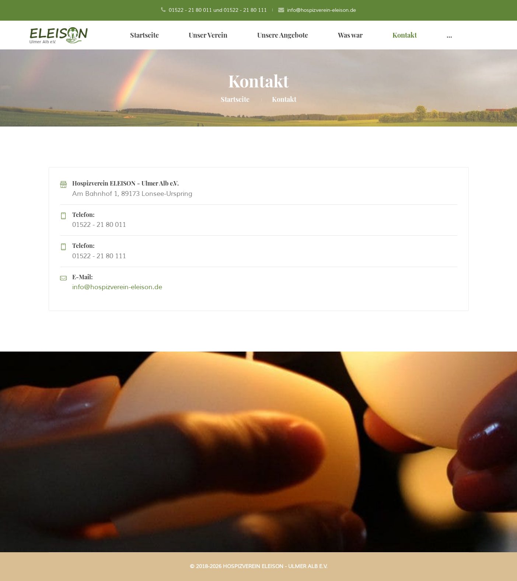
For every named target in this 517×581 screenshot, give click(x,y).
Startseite (144, 35)
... (449, 35)
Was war (350, 35)
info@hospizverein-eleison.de (321, 10)
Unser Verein (208, 35)
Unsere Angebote (282, 35)
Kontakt (404, 35)
